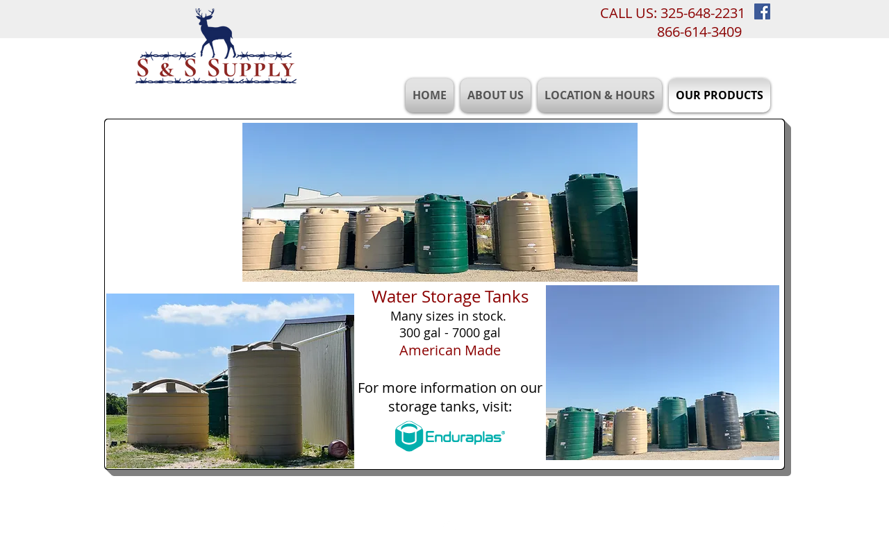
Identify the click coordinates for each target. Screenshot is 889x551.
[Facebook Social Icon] (762, 11)
